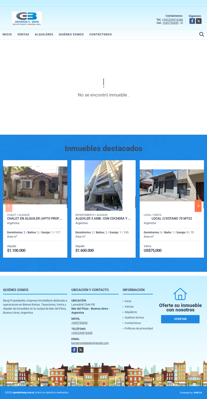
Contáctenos (100, 34)
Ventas (23, 34)
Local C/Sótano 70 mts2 (172, 218)
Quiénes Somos (71, 34)
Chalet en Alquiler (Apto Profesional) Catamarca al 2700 (35, 218)
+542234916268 (172, 19)
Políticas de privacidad (139, 328)
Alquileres (44, 34)
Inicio (7, 34)
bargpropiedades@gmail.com (90, 343)
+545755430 (170, 22)
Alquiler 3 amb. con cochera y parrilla (103, 218)
